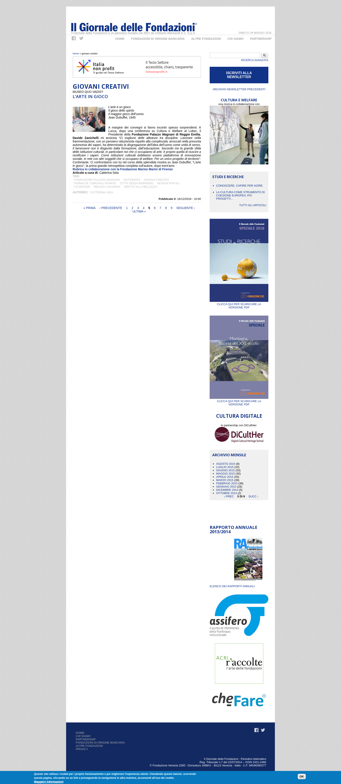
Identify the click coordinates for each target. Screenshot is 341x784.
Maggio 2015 (225, 473)
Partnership (261, 38)
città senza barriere (136, 183)
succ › (253, 496)
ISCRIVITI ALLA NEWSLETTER (239, 75)
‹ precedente (110, 208)
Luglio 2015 (225, 467)
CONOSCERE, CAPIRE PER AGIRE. (239, 185)
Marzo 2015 (224, 480)
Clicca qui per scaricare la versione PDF (239, 304)
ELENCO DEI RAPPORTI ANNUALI (232, 586)
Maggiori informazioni (49, 781)
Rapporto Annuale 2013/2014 (233, 529)
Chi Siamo (235, 38)
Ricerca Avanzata (254, 60)
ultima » (139, 211)
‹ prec (229, 496)
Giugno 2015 (225, 470)
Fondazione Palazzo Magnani (97, 179)
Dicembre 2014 (227, 489)
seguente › (185, 208)
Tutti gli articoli (252, 205)
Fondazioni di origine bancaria (158, 38)
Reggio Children (107, 186)
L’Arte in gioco (90, 96)
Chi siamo (83, 736)
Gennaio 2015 (226, 486)
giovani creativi (156, 179)
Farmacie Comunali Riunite (95, 183)
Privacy (82, 749)
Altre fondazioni (206, 38)
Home (120, 38)
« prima (89, 208)
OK (302, 776)
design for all (168, 183)
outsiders (132, 179)
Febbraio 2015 (226, 483)
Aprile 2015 (224, 476)
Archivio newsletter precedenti (239, 89)
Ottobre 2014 (226, 493)
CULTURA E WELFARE (239, 99)
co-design (82, 186)
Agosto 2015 (225, 463)
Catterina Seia (101, 192)
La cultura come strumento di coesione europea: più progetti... (240, 195)
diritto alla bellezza (140, 186)
